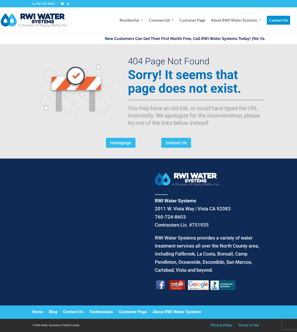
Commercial (159, 20)
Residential (129, 20)
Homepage (120, 142)
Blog (53, 311)
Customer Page (192, 20)
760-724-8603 (45, 3)
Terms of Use (248, 325)
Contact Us (278, 20)
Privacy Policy (221, 325)
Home (37, 311)
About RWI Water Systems (234, 20)
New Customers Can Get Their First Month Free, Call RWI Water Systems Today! (182, 38)
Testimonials (101, 311)
